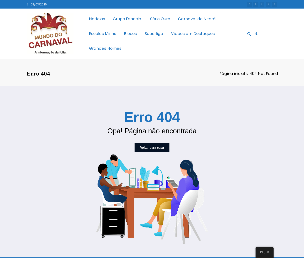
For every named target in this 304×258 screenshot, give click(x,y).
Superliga (154, 33)
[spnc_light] (256, 33)
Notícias (97, 19)
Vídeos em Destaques (193, 33)
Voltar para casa (152, 147)
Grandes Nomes (105, 48)
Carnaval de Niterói (197, 19)
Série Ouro (160, 19)
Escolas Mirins (102, 33)
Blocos (130, 33)
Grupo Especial (127, 19)
